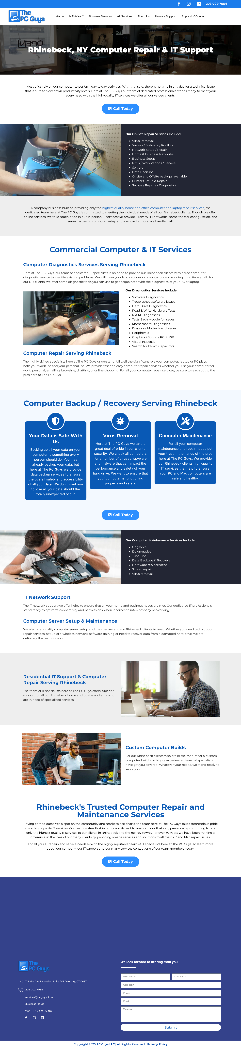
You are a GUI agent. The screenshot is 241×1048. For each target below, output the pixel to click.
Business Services (100, 16)
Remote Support (166, 16)
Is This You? (76, 16)
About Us (143, 16)
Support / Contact (194, 16)
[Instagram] (188, 4)
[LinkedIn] (198, 4)
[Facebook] (178, 4)
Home (60, 16)
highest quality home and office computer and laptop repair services (153, 208)
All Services (124, 16)
